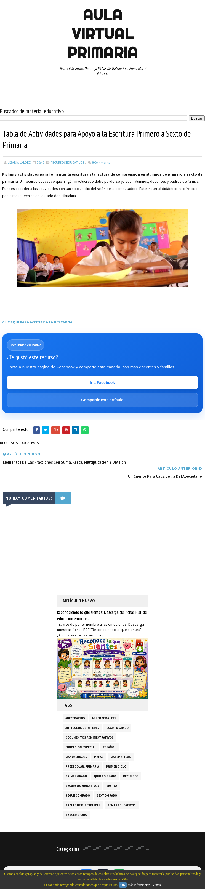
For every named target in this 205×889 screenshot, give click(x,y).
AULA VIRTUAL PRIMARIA (102, 34)
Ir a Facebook (102, 383)
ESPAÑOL (109, 747)
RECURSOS (131, 776)
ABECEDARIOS (75, 718)
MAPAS (98, 757)
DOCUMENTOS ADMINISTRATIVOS (89, 738)
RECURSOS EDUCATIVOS (67, 163)
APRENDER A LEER (104, 718)
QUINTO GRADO (105, 776)
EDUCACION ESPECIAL (80, 747)
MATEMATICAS (120, 757)
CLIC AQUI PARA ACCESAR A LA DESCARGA (37, 322)
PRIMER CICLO (116, 767)
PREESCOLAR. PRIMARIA (82, 767)
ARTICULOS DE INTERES (82, 728)
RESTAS (112, 786)
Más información (138, 885)
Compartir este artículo (102, 400)
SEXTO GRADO (107, 796)
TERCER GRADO (76, 815)
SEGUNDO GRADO (77, 796)
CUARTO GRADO (117, 728)
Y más (156, 885)
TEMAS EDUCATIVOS (121, 805)
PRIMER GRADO (76, 776)
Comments (101, 163)
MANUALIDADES (76, 757)
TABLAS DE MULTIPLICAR (82, 805)
